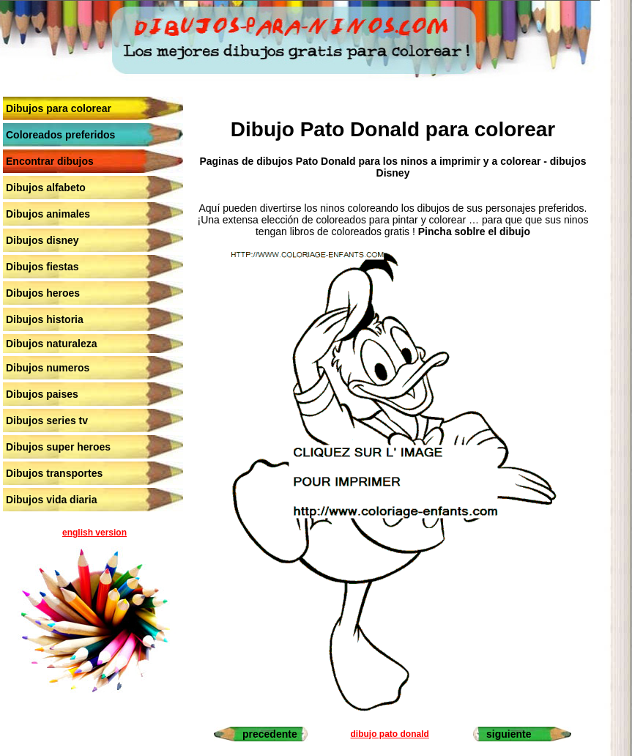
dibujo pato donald (390, 734)
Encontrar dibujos (50, 161)
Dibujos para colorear (58, 108)
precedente (269, 734)
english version (94, 532)
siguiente (508, 734)
